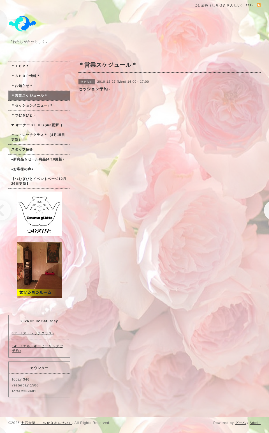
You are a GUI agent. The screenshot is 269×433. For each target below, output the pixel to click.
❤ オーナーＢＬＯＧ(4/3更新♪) (36, 125)
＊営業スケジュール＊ (29, 96)
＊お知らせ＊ (22, 86)
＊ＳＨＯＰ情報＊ (25, 76)
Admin (255, 423)
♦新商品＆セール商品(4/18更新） (38, 159)
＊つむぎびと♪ (23, 115)
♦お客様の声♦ (22, 169)
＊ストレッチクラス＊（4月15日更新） (38, 137)
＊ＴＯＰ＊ (20, 66)
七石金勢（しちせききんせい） (46, 423)
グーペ (240, 423)
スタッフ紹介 (22, 149)
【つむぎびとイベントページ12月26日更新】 (38, 181)
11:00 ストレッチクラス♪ (33, 333)
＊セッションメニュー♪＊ (32, 105)
